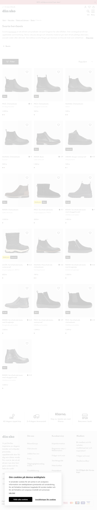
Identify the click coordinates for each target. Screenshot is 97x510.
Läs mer (12, 493)
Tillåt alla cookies (20, 499)
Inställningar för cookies (45, 499)
